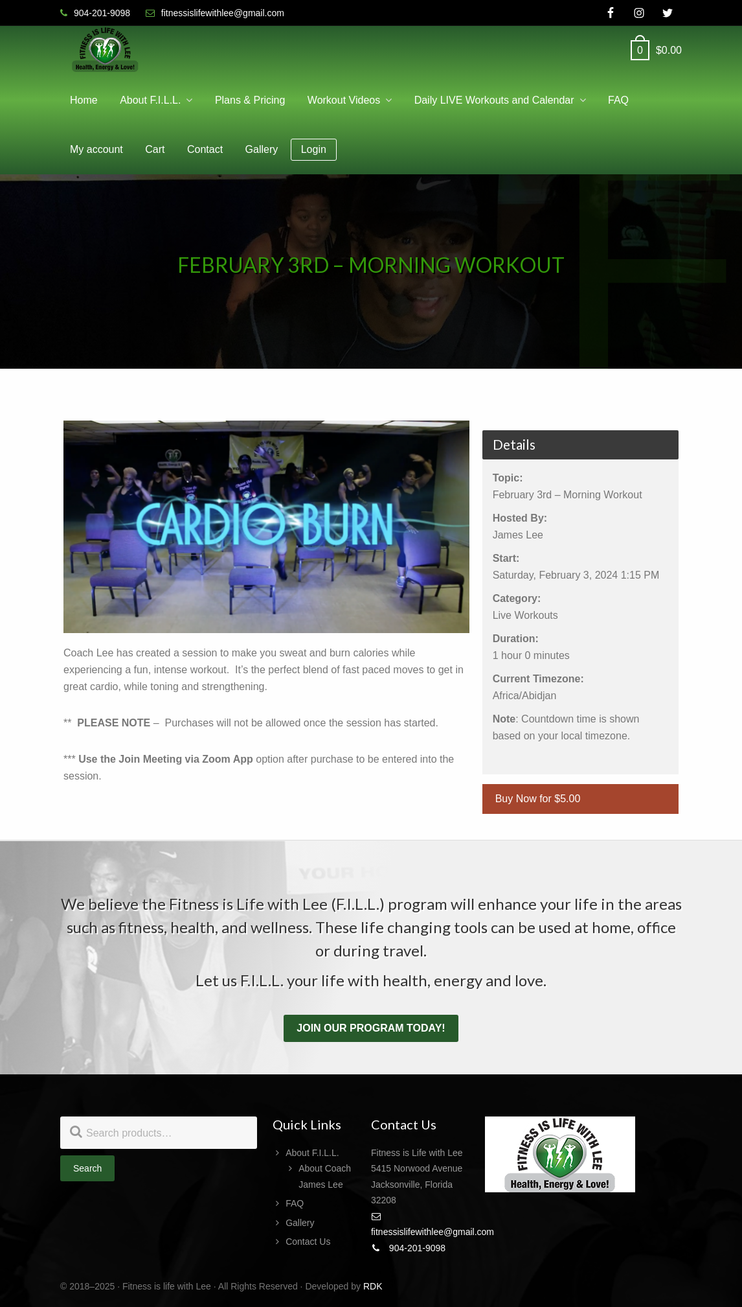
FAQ (295, 1203)
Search (87, 1168)
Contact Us (308, 1241)
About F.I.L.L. (312, 1153)
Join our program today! (371, 1028)
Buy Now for (538, 798)
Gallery (300, 1223)
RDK (373, 1286)
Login (313, 149)
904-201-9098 (408, 1248)
